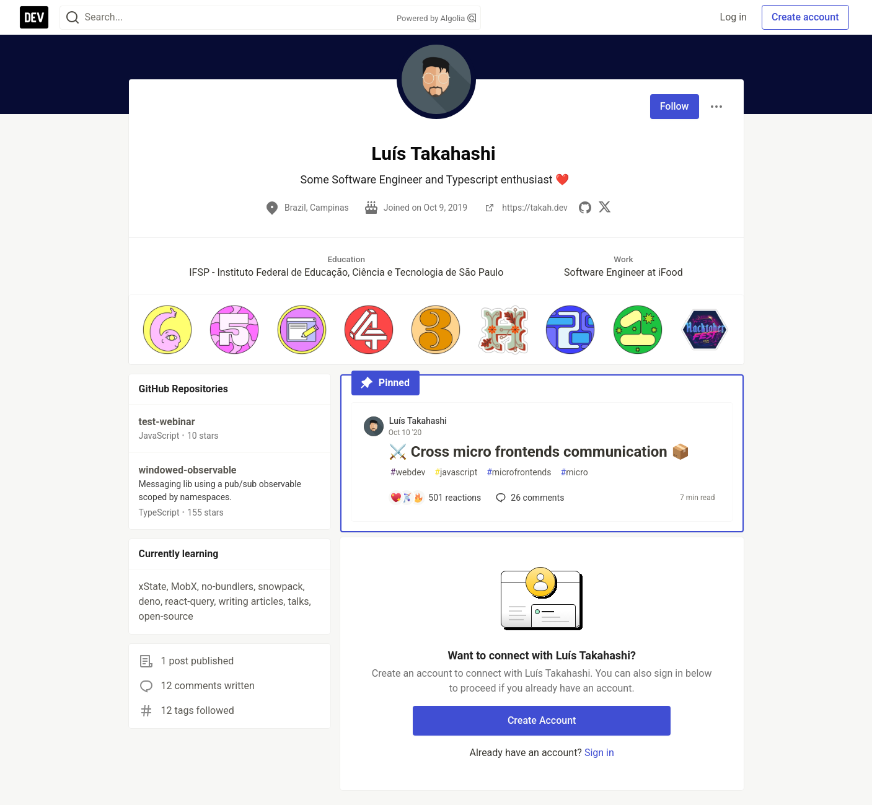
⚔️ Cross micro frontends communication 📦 (539, 451)
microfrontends (519, 472)
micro (574, 472)
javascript (455, 472)
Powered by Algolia (436, 18)
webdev (407, 472)
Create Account (542, 720)
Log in (733, 17)
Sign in (599, 753)
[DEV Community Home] (34, 17)
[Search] (72, 17)
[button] (167, 329)
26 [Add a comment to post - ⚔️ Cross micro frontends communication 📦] (528, 497)
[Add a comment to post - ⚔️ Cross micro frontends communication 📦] (435, 497)
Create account (805, 17)
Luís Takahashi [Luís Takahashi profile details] (418, 421)
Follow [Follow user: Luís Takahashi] (674, 106)
